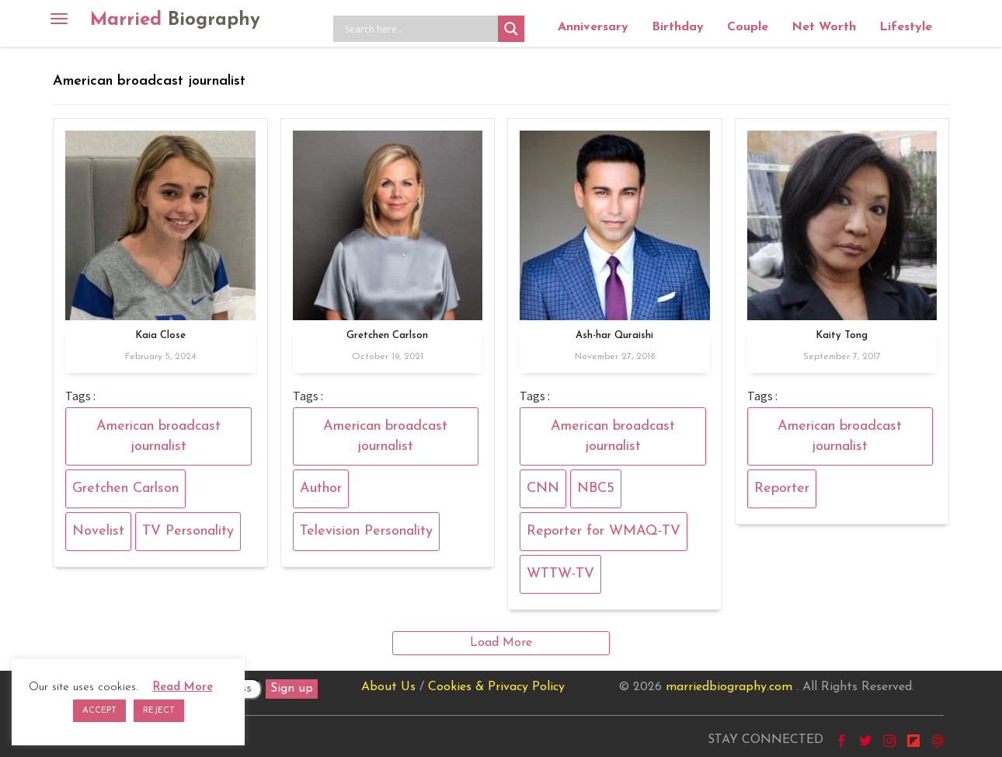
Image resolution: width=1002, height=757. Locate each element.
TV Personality (188, 531)
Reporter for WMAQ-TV (603, 531)
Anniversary (593, 27)
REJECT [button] (159, 710)
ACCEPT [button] (99, 710)
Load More (501, 643)
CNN (543, 488)
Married (175, 20)
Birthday (678, 27)
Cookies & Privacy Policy (496, 687)
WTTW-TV (560, 574)
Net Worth (824, 27)
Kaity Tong (842, 335)
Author (321, 488)
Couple (747, 27)
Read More (183, 687)
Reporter (781, 488)
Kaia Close (160, 335)
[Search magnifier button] (511, 29)
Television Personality (366, 531)
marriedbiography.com (729, 687)
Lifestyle (905, 27)
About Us (388, 687)
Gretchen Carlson (125, 488)
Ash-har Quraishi (614, 335)
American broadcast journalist (158, 436)
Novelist (98, 531)
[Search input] (419, 29)
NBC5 (595, 488)
